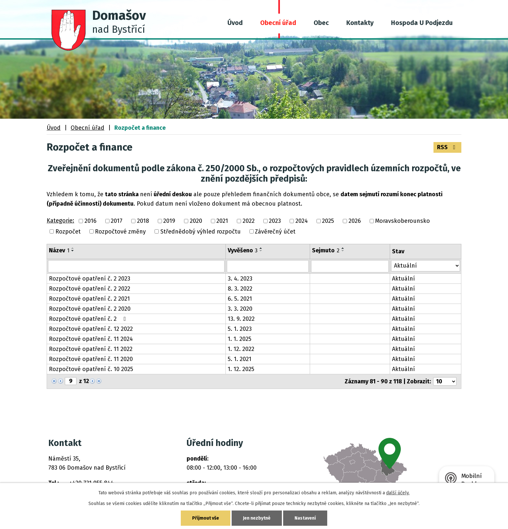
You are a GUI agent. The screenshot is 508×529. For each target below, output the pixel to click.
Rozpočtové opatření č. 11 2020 (91, 359)
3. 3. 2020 (240, 308)
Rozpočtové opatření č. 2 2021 (89, 298)
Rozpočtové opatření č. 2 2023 (89, 278)
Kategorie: (60, 220)
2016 (91, 221)
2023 (275, 221)
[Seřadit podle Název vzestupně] (72, 248)
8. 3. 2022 (240, 288)
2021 (222, 221)
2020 (196, 221)
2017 (116, 221)
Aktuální (403, 278)
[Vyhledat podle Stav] (425, 265)
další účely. (398, 493)
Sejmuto (326, 250)
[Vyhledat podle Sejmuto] (350, 266)
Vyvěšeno (243, 250)
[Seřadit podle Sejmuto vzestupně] (343, 248)
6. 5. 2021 (240, 298)
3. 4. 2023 (240, 278)
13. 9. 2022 (241, 318)
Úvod (235, 23)
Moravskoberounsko (402, 221)
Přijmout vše (205, 518)
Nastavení (305, 518)
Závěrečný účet (275, 231)
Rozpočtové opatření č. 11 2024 (91, 339)
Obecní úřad (278, 23)
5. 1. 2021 (239, 359)
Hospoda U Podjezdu (422, 23)
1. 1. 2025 (239, 339)
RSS (447, 147)
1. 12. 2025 (241, 369)
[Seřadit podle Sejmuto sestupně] (343, 250)
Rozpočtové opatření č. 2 (89, 318)
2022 (249, 221)
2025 (328, 221)
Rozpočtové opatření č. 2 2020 (90, 308)
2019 (169, 221)
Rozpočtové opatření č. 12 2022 (91, 328)
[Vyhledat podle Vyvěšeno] (268, 266)
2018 (143, 221)
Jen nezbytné (257, 518)
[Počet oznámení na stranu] (444, 381)
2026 (355, 221)
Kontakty (360, 23)
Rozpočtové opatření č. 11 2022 (91, 349)
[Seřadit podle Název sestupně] (72, 250)
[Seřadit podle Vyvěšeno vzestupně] (261, 248)
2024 (301, 221)
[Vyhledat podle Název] (136, 266)
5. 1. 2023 (240, 328)
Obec (321, 23)
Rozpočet (68, 231)
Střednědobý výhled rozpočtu (200, 231)
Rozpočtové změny (120, 231)
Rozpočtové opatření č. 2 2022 (89, 288)
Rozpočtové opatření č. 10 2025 (91, 369)
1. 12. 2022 (241, 349)
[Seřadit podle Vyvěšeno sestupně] (261, 250)
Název (59, 250)
